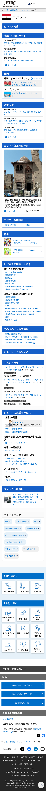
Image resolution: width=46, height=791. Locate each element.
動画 (36, 521)
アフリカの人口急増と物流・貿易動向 (18, 60)
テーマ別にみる (29, 549)
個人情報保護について (10, 760)
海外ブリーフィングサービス (16, 442)
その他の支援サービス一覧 (15, 480)
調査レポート (32, 528)
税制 (7, 305)
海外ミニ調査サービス (13, 450)
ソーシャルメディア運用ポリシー (23, 764)
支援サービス (10, 549)
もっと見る (12, 64)
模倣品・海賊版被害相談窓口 (16, 432)
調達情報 (15, 757)
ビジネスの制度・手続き (14, 535)
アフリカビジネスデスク (14, 429)
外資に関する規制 (12, 300)
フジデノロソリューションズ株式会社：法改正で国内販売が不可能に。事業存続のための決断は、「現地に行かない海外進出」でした (25, 499)
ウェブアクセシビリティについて (32, 760)
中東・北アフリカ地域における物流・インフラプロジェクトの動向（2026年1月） (23, 122)
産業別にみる (10, 556)
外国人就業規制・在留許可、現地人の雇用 (21, 308)
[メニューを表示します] (42, 4)
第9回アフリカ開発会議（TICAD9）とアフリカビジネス (24, 241)
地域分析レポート (12, 528)
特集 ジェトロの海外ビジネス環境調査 (20, 339)
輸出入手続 (9, 283)
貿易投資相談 (18, 422)
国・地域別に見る (13, 10)
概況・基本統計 (11, 225)
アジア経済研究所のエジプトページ (20, 342)
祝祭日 (28, 225)
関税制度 (8, 278)
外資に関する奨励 (12, 303)
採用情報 (6, 757)
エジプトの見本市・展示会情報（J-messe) (21, 337)
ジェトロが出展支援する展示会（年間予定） (22, 464)
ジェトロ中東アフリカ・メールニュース (20, 472)
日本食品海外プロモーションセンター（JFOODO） (23, 772)
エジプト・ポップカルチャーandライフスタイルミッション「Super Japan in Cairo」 (23, 381)
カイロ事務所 (8, 719)
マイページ (33, 3)
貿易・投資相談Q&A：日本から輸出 (19, 286)
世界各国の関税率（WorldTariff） (18, 289)
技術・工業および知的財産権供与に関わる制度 (23, 311)
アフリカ (25, 10)
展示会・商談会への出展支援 (16, 461)
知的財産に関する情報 (13, 334)
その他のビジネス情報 (13, 542)
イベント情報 (21, 521)
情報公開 (24, 757)
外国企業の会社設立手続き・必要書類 (19, 314)
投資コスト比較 (11, 320)
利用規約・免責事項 (36, 757)
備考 (7, 317)
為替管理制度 (10, 280)
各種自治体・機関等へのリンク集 (23, 775)
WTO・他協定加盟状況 (14, 272)
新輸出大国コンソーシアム (15, 458)
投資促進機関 (10, 297)
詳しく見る (11, 210)
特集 (6, 521)
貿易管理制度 (10, 275)
